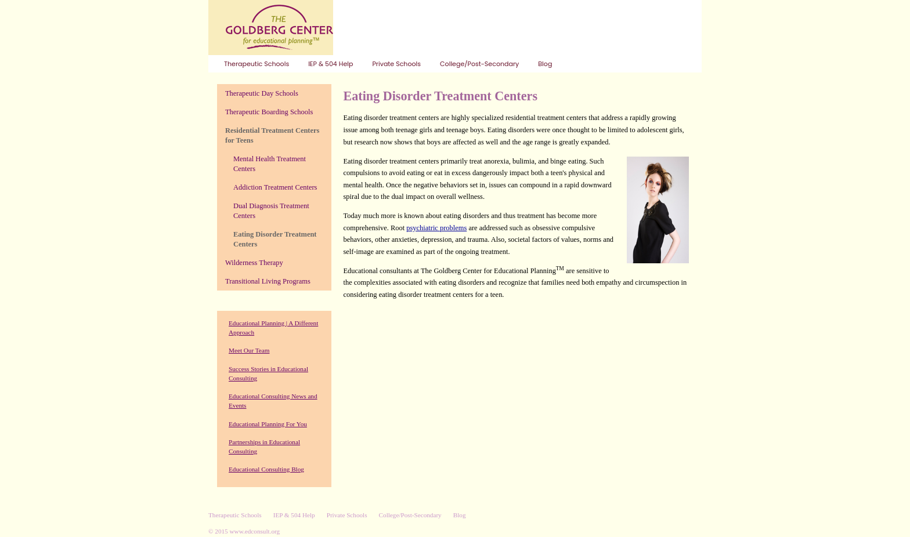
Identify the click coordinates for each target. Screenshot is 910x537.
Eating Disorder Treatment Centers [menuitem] (274, 239)
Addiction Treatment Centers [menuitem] (275, 187)
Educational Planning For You (268, 423)
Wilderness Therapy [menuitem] (254, 263)
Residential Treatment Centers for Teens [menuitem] (272, 135)
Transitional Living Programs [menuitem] (267, 281)
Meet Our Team (249, 350)
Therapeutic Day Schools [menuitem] (261, 93)
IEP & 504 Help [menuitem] (330, 63)
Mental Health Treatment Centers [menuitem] (269, 164)
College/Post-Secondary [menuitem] (479, 63)
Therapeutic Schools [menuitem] (256, 63)
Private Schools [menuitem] (396, 63)
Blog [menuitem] (545, 63)
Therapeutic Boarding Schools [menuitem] (269, 112)
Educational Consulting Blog (266, 469)
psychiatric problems (436, 228)
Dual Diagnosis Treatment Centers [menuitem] (271, 211)
